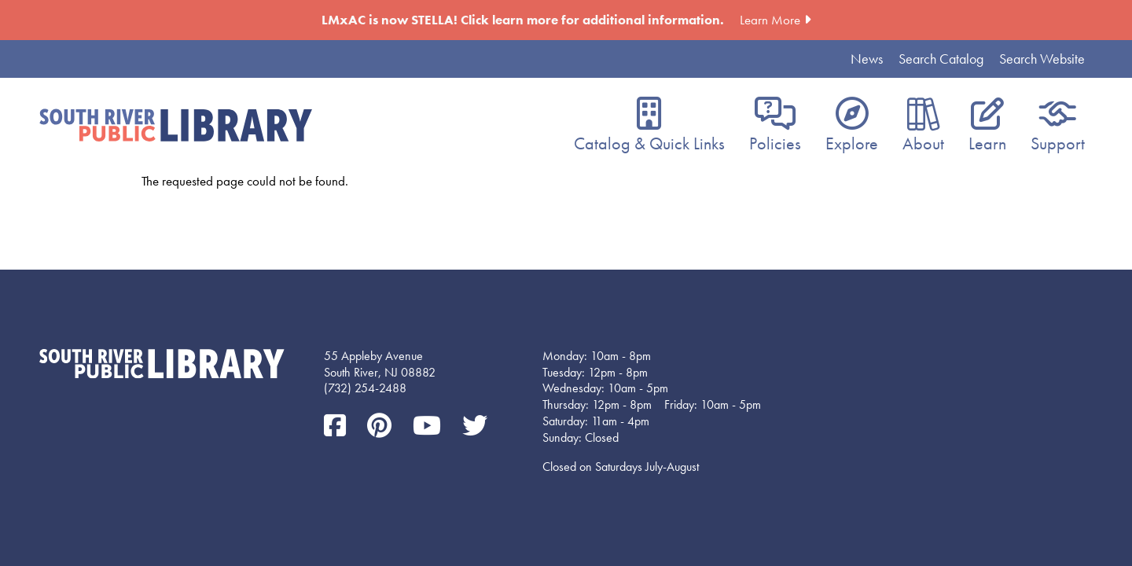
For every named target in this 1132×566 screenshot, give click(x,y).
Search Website (1042, 59)
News (867, 59)
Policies (775, 143)
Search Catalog (941, 59)
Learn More (770, 19)
